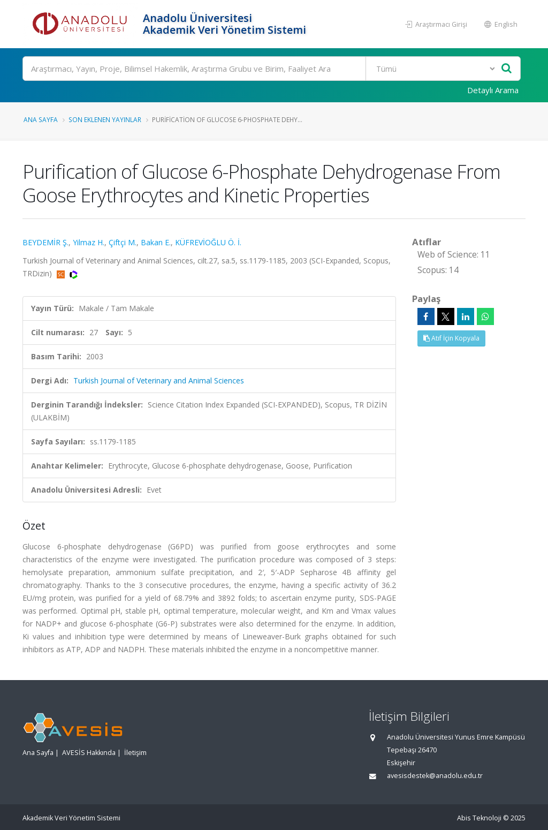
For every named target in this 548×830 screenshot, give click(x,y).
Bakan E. (156, 242)
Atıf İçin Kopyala (451, 338)
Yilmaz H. (88, 242)
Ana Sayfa (41, 119)
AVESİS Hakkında (89, 752)
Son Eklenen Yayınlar (104, 119)
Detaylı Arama (493, 90)
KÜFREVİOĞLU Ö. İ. (208, 242)
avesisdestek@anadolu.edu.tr (435, 775)
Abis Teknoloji (479, 818)
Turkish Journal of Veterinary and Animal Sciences (158, 380)
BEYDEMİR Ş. (45, 242)
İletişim (135, 752)
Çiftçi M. (122, 242)
